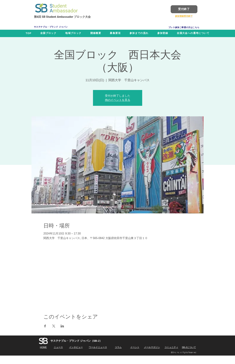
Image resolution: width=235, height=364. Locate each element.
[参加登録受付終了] (184, 16)
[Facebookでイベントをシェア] (45, 326)
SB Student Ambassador (57, 16)
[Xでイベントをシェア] (53, 326)
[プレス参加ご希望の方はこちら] (184, 27)
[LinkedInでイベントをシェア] (62, 326)
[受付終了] (184, 9)
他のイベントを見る (117, 99)
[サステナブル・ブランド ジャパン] (53, 27)
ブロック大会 (82, 16)
